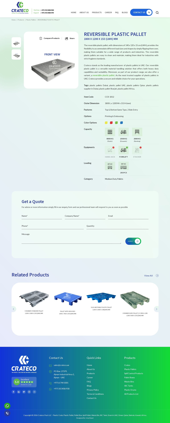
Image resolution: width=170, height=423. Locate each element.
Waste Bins (129, 381)
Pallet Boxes (129, 377)
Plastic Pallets (31, 20)
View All (151, 286)
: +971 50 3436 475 (44, 12)
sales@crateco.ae (61, 365)
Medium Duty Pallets (114, 179)
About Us (84, 12)
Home (73, 12)
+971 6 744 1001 (61, 382)
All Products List (131, 394)
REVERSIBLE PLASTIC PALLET (49, 20)
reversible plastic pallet (103, 75)
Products (21, 20)
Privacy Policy (93, 390)
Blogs (125, 12)
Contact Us (91, 398)
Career (108, 12)
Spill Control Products (133, 373)
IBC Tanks (128, 385)
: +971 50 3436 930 (44, 10)
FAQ (116, 12)
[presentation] (14, 320)
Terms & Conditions (95, 394)
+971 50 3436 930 (61, 388)
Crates (127, 365)
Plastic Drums (130, 390)
